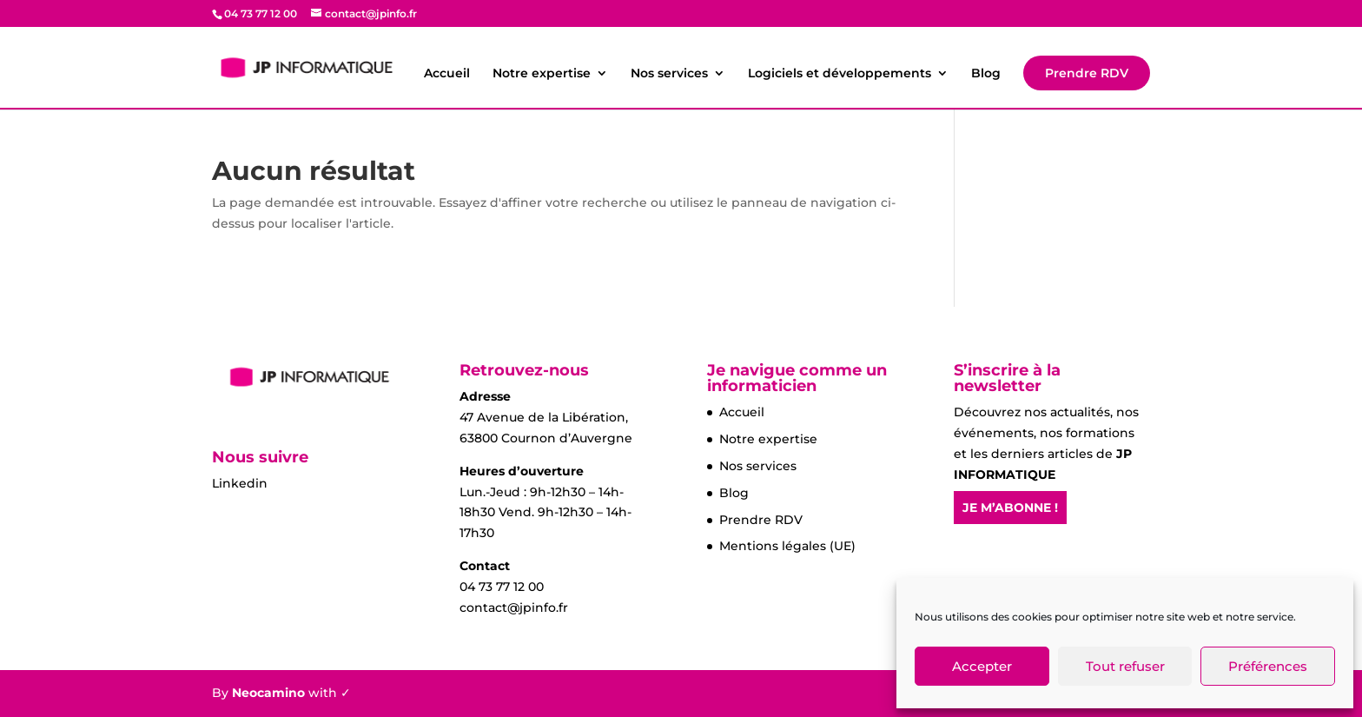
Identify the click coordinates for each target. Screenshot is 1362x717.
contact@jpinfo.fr (514, 607)
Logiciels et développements (839, 74)
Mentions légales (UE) (787, 546)
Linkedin (240, 483)
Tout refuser (1125, 666)
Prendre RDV (1086, 73)
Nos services (669, 74)
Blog (986, 74)
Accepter (982, 666)
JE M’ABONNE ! (1010, 507)
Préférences (1267, 666)
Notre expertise (542, 74)
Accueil (447, 74)
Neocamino (268, 692)
